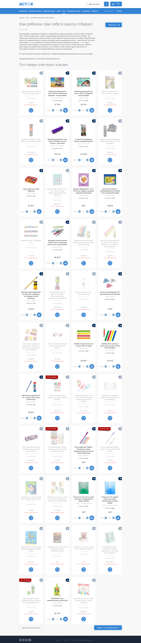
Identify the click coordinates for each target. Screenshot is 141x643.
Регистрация (108, 11)
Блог (64, 11)
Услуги (59, 11)
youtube (30, 639)
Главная (21, 17)
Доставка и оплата (73, 11)
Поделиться (112, 24)
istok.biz (82, 42)
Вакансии (66, 639)
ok (27, 639)
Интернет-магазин (35, 11)
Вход (120, 11)
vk (20, 639)
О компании (86, 11)
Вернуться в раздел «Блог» (31, 628)
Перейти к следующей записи (107, 628)
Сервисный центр (49, 11)
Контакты (94, 11)
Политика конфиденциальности (83, 639)
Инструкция (23, 11)
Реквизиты (57, 639)
